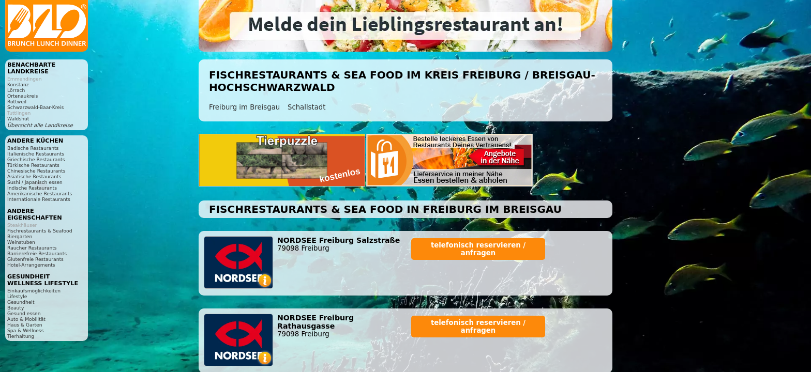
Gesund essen (23, 313)
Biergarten (19, 236)
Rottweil (16, 101)
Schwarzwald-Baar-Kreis (35, 107)
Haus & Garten (24, 325)
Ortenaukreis (22, 96)
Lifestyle (17, 296)
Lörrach (16, 90)
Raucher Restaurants (32, 248)
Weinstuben (21, 242)
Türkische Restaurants (33, 165)
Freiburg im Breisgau (244, 107)
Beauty (15, 308)
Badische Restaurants (32, 148)
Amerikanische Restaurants (39, 193)
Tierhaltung (20, 336)
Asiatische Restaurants (34, 176)
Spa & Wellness (25, 330)
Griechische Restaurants (36, 159)
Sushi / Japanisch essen (35, 182)
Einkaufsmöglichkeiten (34, 290)
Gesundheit (21, 302)
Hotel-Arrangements (31, 265)
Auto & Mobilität (26, 319)
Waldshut (18, 118)
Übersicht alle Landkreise (40, 125)
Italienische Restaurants (35, 154)
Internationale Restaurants (38, 199)
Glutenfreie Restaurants (35, 259)
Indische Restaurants (32, 188)
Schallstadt (307, 107)
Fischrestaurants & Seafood (39, 231)
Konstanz (18, 84)
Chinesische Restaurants (36, 171)
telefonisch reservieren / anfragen (478, 249)
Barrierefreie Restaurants (37, 253)
